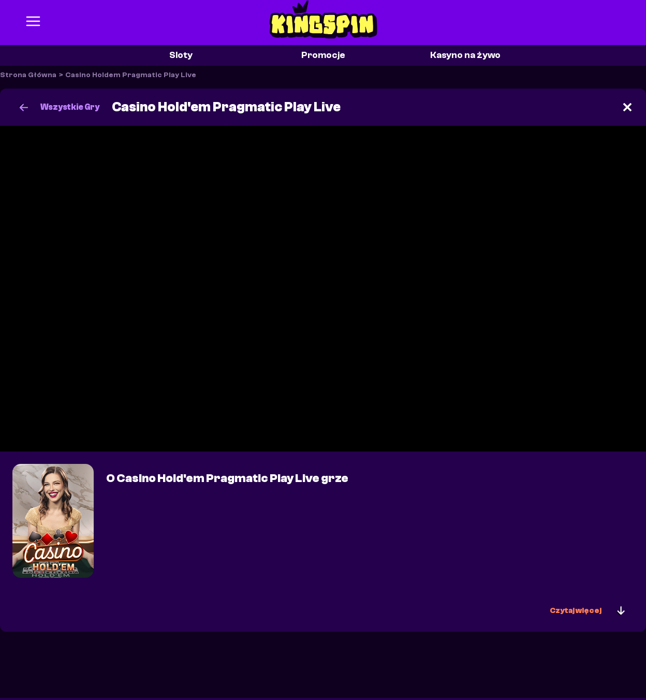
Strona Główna (28, 75)
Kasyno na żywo (465, 55)
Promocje (323, 55)
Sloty (181, 55)
